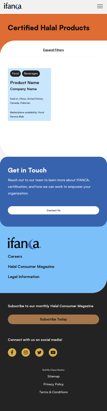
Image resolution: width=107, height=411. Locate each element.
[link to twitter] (39, 352)
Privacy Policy (53, 384)
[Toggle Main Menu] (100, 6)
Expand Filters (53, 50)
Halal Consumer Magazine (31, 266)
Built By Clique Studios (53, 370)
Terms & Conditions (53, 392)
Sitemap (54, 376)
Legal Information (23, 276)
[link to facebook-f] (12, 352)
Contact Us (53, 210)
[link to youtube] (53, 352)
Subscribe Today (53, 319)
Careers (15, 256)
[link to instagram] (26, 352)
